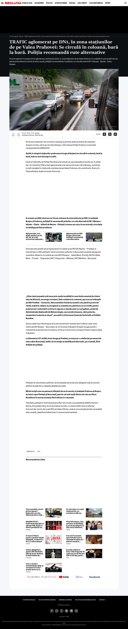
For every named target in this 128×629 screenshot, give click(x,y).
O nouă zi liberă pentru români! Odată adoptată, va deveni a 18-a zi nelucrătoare (35, 538)
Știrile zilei (27, 3)
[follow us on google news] (33, 577)
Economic (39, 3)
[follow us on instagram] (79, 577)
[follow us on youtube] (64, 577)
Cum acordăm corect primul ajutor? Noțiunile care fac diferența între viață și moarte (35, 512)
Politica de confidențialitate (85, 600)
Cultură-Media (96, 3)
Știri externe (61, 3)
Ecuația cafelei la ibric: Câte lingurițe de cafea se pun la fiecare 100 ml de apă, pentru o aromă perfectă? (75, 553)
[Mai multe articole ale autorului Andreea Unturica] (13, 134)
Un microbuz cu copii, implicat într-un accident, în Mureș (75, 511)
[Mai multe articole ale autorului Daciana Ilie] (18, 134)
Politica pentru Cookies (47, 600)
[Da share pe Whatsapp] (115, 134)
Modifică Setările (64, 605)
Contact (102, 600)
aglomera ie (30, 451)
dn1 (39, 451)
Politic (49, 3)
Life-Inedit (82, 3)
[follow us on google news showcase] (48, 577)
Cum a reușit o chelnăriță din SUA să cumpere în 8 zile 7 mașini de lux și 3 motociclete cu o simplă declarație (34, 566)
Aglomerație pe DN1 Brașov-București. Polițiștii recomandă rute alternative (74, 236)
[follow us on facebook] (94, 577)
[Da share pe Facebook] (104, 134)
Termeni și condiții (65, 600)
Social (72, 3)
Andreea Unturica (28, 135)
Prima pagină (13, 36)
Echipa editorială (29, 600)
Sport (108, 3)
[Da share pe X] (110, 134)
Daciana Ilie (39, 135)
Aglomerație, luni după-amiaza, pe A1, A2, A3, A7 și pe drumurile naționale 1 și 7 (35, 236)
